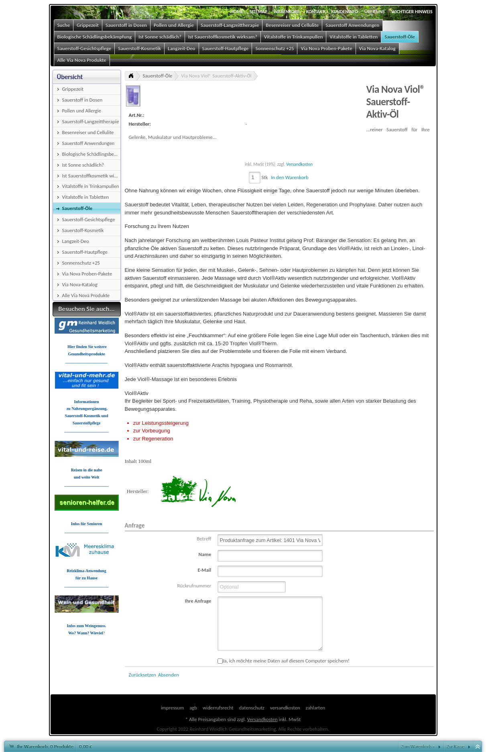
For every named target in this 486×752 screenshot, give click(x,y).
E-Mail (204, 570)
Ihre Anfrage (198, 601)
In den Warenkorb (289, 177)
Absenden (168, 675)
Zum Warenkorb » (418, 746)
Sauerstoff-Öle (158, 76)
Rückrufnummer (194, 586)
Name (205, 554)
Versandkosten (299, 164)
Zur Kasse (455, 746)
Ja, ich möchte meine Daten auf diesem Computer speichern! (284, 661)
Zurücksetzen (142, 675)
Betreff (204, 539)
